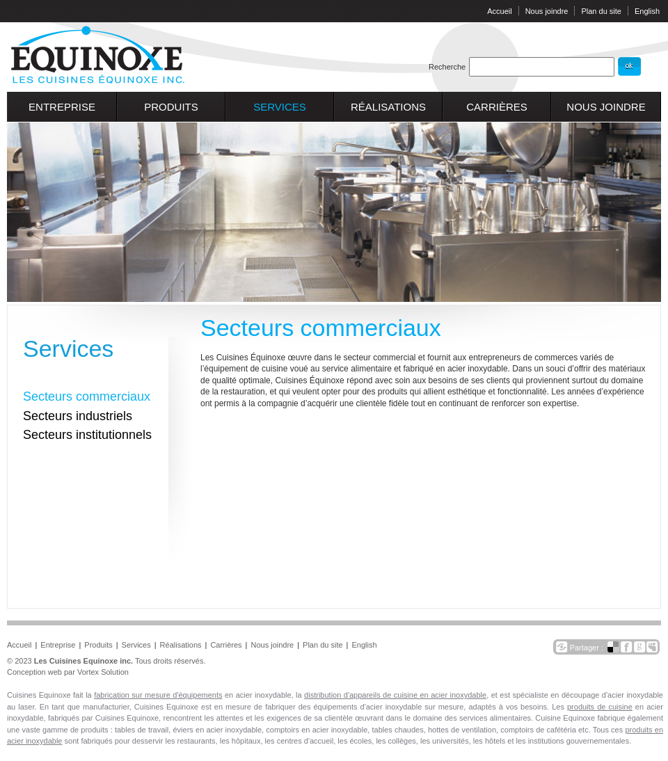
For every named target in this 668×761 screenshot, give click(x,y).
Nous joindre (546, 11)
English (647, 11)
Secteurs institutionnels (87, 435)
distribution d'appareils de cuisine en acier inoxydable (395, 695)
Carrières (496, 107)
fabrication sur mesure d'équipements (158, 695)
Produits (171, 107)
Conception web (34, 672)
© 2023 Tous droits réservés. (106, 661)
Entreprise (62, 107)
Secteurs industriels (77, 416)
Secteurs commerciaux (86, 396)
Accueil (499, 11)
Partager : (587, 647)
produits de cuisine (600, 707)
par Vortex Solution (96, 672)
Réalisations (388, 107)
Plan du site (601, 11)
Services (279, 107)
